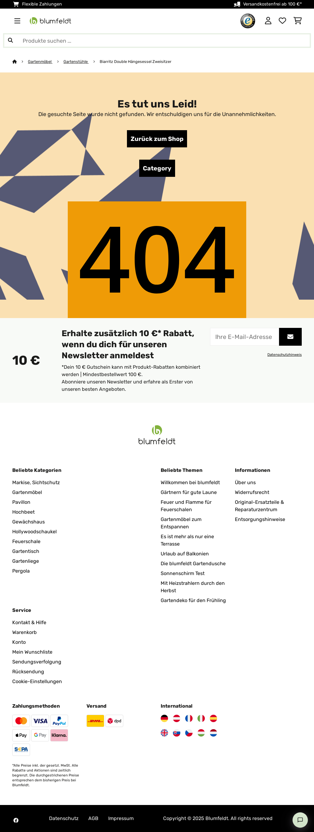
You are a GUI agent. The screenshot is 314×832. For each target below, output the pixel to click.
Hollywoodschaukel (34, 532)
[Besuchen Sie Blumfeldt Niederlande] (213, 733)
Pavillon (21, 502)
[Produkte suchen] (157, 40)
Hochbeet (23, 512)
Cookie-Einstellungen (37, 681)
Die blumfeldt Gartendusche (193, 563)
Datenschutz (63, 818)
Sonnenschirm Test (183, 573)
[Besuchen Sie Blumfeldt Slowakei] (176, 733)
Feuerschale (26, 541)
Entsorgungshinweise (260, 519)
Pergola (21, 571)
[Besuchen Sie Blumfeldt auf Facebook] (16, 820)
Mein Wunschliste (32, 652)
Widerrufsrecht (252, 492)
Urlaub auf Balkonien (185, 554)
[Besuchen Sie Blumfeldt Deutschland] (164, 718)
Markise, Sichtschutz (36, 482)
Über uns (245, 482)
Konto (19, 642)
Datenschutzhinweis (284, 354)
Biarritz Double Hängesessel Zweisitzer (135, 61)
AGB (93, 818)
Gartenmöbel (40, 61)
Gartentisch (25, 551)
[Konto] (268, 20)
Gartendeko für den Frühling (193, 600)
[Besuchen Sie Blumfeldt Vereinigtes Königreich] (164, 733)
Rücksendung (28, 672)
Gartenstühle (76, 61)
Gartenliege (25, 561)
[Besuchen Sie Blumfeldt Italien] (201, 718)
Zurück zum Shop (157, 138)
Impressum (121, 818)
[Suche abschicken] (10, 40)
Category (157, 168)
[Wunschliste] (282, 20)
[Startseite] (20, 61)
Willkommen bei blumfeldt (190, 482)
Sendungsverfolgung (36, 662)
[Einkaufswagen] (297, 20)
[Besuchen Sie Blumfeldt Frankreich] (189, 718)
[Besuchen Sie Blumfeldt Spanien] (213, 718)
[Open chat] (300, 820)
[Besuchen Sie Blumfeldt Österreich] (176, 718)
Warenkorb (24, 632)
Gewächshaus (28, 522)
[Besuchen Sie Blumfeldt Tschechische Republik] (189, 733)
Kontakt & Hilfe (29, 622)
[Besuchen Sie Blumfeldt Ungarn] (201, 733)
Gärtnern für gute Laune (189, 492)
